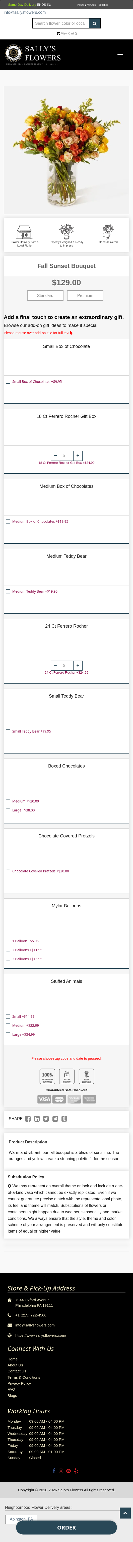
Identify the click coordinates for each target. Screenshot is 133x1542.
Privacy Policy (19, 1383)
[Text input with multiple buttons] (66, 23)
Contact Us (17, 1371)
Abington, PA (21, 1519)
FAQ (11, 1389)
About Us (15, 1365)
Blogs (12, 1395)
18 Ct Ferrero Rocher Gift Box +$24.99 (66, 463)
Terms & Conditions (24, 1377)
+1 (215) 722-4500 (30, 1315)
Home (13, 1359)
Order (66, 1527)
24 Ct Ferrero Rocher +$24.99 (66, 672)
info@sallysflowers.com (25, 12)
